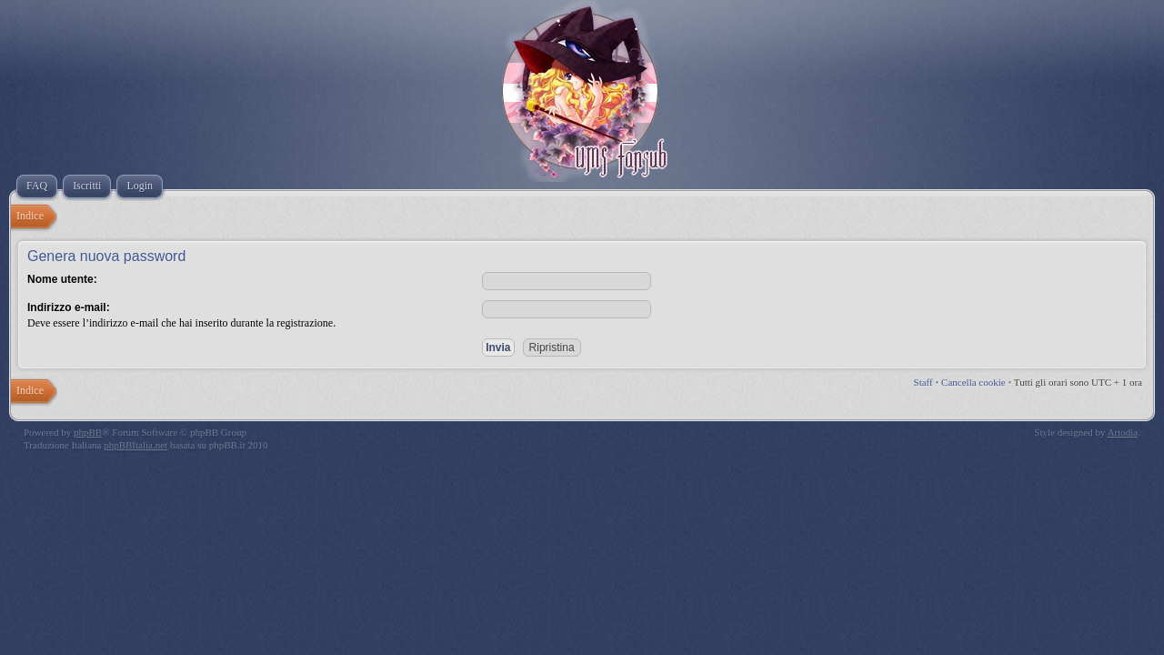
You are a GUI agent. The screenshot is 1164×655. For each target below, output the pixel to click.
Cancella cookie (973, 382)
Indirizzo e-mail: (68, 307)
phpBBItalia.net (135, 444)
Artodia (1123, 432)
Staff (923, 382)
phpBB (88, 432)
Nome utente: (62, 279)
